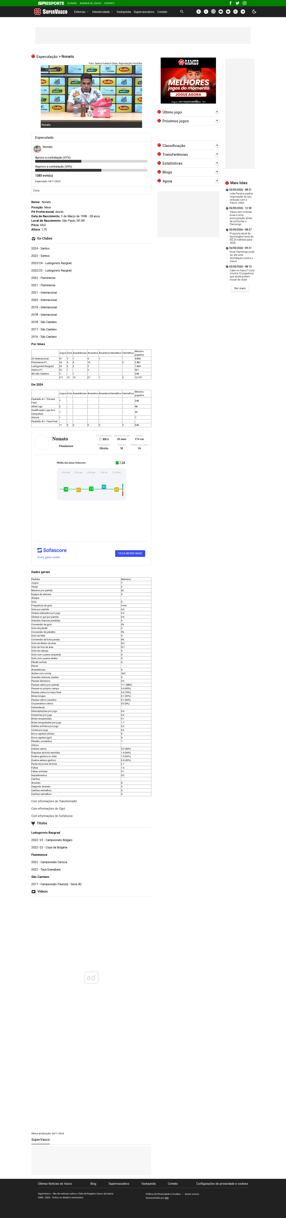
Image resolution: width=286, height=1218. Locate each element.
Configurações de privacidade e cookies (222, 1183)
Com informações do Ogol (48, 808)
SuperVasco (40, 1139)
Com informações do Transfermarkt (54, 801)
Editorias (81, 12)
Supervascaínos (144, 12)
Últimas (72, 3)
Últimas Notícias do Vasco (55, 1183)
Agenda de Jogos (90, 3)
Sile (167, 1197)
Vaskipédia (123, 12)
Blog (93, 1183)
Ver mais (240, 288)
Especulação (47, 56)
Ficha (36, 190)
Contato (109, 3)
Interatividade (103, 12)
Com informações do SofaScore (52, 816)
